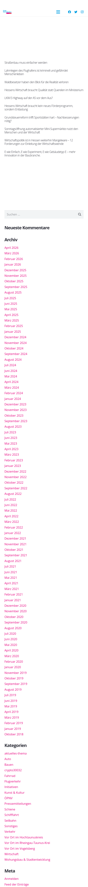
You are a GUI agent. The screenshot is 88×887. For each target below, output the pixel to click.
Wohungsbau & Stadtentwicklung (27, 860)
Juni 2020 (10, 639)
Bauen (8, 765)
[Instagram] (82, 12)
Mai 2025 (10, 309)
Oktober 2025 (13, 281)
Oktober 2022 (13, 482)
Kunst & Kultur (14, 793)
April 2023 (11, 449)
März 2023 (11, 455)
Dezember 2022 (15, 471)
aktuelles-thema (15, 753)
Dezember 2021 (15, 538)
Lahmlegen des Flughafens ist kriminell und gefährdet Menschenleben (36, 72)
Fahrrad (9, 776)
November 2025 (15, 276)
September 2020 (15, 622)
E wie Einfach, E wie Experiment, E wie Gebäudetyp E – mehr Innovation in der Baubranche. (39, 153)
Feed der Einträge (16, 884)
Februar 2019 (13, 723)
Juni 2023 (10, 438)
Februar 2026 (13, 259)
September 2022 (15, 488)
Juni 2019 (10, 701)
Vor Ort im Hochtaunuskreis (23, 837)
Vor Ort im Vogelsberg (19, 849)
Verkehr (9, 832)
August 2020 (13, 628)
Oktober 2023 (13, 416)
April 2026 (11, 248)
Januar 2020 (12, 667)
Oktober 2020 (13, 617)
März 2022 (11, 522)
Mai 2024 (10, 376)
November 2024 (15, 343)
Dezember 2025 (15, 270)
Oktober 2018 (13, 734)
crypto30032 (13, 770)
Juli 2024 (10, 365)
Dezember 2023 (15, 404)
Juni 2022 (10, 505)
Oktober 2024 (13, 348)
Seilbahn (10, 821)
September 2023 (15, 421)
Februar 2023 (13, 460)
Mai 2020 (10, 645)
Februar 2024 (13, 393)
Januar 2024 (12, 399)
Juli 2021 (10, 566)
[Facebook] (69, 12)
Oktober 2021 (13, 550)
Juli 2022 (10, 499)
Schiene (9, 809)
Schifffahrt (11, 815)
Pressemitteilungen (17, 804)
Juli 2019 (10, 695)
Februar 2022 (13, 527)
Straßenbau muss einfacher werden (25, 63)
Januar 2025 (12, 332)
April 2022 (11, 516)
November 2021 (15, 544)
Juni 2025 (10, 304)
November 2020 (15, 611)
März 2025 (11, 320)
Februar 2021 (13, 594)
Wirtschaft (11, 854)
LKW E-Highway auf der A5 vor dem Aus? (28, 98)
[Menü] (58, 12)
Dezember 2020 (15, 606)
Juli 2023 (10, 432)
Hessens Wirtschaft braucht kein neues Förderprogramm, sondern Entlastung (38, 107)
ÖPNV (8, 798)
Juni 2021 (10, 572)
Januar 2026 (12, 264)
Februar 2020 (13, 662)
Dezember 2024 (15, 337)
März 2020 (11, 656)
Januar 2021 (12, 600)
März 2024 (11, 388)
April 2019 (11, 712)
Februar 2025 (13, 326)
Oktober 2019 (13, 678)
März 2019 (11, 717)
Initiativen (11, 787)
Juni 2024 (10, 371)
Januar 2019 (12, 729)
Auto (7, 759)
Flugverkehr (12, 781)
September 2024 (15, 354)
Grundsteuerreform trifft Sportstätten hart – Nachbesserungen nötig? (41, 119)
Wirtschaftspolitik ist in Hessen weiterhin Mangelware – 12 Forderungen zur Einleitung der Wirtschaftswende (38, 142)
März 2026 (11, 253)
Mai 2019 (10, 706)
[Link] (7, 12)
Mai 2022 (10, 510)
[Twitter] (76, 12)
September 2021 (15, 555)
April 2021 (11, 583)
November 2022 (15, 477)
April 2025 (11, 315)
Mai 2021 (10, 578)
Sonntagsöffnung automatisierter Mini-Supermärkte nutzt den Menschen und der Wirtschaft (41, 130)
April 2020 (11, 650)
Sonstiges (11, 826)
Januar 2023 (12, 466)
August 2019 (13, 690)
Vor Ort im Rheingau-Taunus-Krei (27, 843)
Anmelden (11, 879)
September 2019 (15, 684)
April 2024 (11, 382)
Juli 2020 (10, 634)
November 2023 (15, 410)
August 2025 (13, 292)
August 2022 (13, 494)
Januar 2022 (12, 533)
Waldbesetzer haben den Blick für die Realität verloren (36, 82)
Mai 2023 (10, 443)
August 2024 (13, 360)
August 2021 (13, 561)
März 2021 (11, 589)
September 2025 (15, 287)
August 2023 (13, 427)
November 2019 (15, 673)
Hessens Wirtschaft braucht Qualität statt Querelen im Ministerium (43, 90)
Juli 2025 (10, 298)
